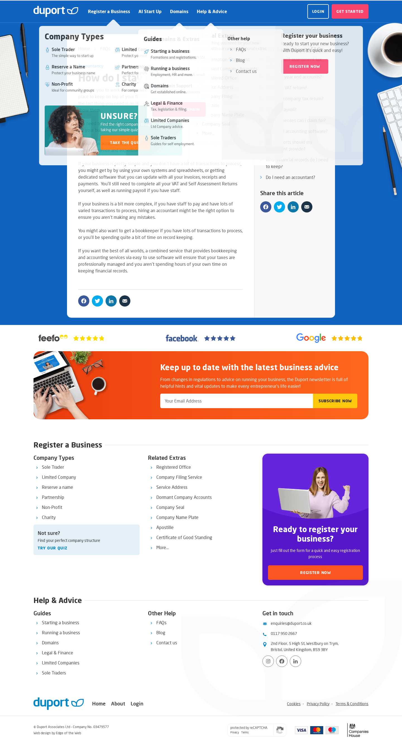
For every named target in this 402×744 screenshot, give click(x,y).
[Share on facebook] (83, 301)
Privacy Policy (318, 703)
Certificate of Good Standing (184, 537)
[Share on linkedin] (111, 301)
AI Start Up (150, 11)
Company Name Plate (177, 517)
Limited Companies (60, 662)
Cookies (294, 703)
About (118, 703)
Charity (49, 517)
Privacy (234, 732)
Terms (245, 732)
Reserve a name (57, 487)
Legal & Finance (57, 652)
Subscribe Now (335, 400)
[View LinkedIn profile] (295, 661)
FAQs (105, 48)
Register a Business (109, 11)
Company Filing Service (179, 477)
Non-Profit (52, 507)
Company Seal (170, 507)
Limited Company (59, 477)
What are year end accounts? (294, 76)
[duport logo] (56, 11)
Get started (350, 11)
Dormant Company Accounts (184, 497)
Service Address (171, 487)
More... (162, 547)
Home (84, 48)
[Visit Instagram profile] (268, 661)
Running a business (61, 632)
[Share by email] (124, 301)
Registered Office (173, 467)
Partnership (53, 497)
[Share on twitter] (97, 301)
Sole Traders (54, 672)
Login (318, 11)
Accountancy (91, 65)
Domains (179, 11)
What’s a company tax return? (295, 98)
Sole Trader (53, 467)
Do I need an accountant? (290, 177)
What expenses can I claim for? (296, 120)
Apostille (165, 527)
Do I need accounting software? (297, 131)
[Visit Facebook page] (282, 661)
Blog (160, 632)
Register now (315, 572)
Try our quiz (52, 548)
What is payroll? (281, 109)
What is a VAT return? (286, 87)
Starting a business (60, 622)
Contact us (166, 642)
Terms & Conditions (352, 703)
